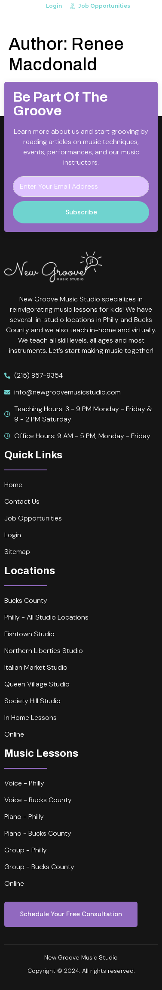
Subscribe (81, 212)
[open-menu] (150, 21)
